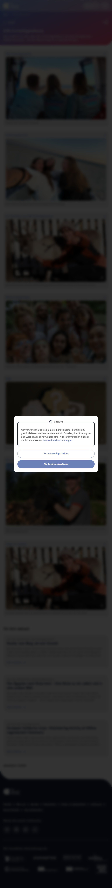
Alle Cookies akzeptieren (56, 464)
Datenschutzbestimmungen (57, 440)
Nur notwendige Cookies (56, 454)
